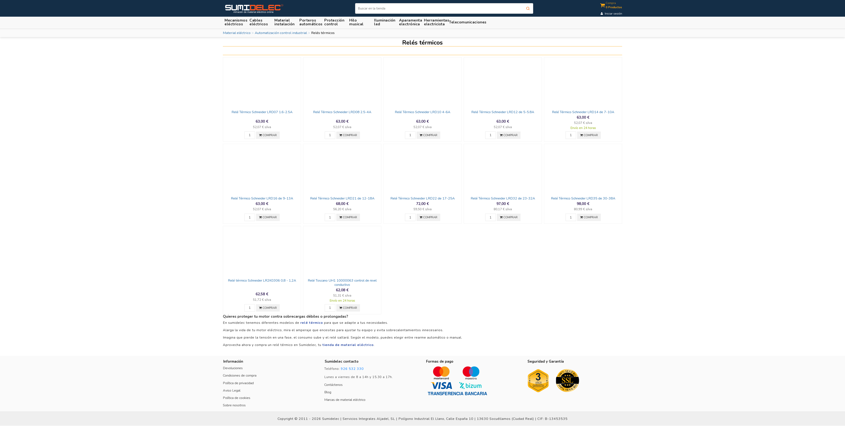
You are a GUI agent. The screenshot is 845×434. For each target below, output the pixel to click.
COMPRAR (268, 135)
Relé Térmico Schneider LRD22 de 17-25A (422, 198)
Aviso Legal (231, 390)
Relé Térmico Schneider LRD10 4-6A (422, 112)
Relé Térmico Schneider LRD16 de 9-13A (262, 198)
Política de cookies (236, 398)
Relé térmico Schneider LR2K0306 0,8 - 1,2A (262, 280)
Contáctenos (333, 384)
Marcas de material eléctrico (344, 399)
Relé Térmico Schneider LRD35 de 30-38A (583, 198)
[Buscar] (444, 8)
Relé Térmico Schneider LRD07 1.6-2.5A (262, 112)
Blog (327, 392)
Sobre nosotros (234, 405)
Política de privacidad (238, 383)
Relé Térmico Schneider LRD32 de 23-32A (503, 198)
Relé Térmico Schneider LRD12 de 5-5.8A (502, 112)
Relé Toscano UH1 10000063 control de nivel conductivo (342, 282)
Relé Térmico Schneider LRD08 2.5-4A (342, 112)
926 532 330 (352, 368)
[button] (285, 22)
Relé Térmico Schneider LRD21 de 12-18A (342, 198)
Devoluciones (233, 368)
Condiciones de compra (239, 375)
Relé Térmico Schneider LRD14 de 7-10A (583, 112)
